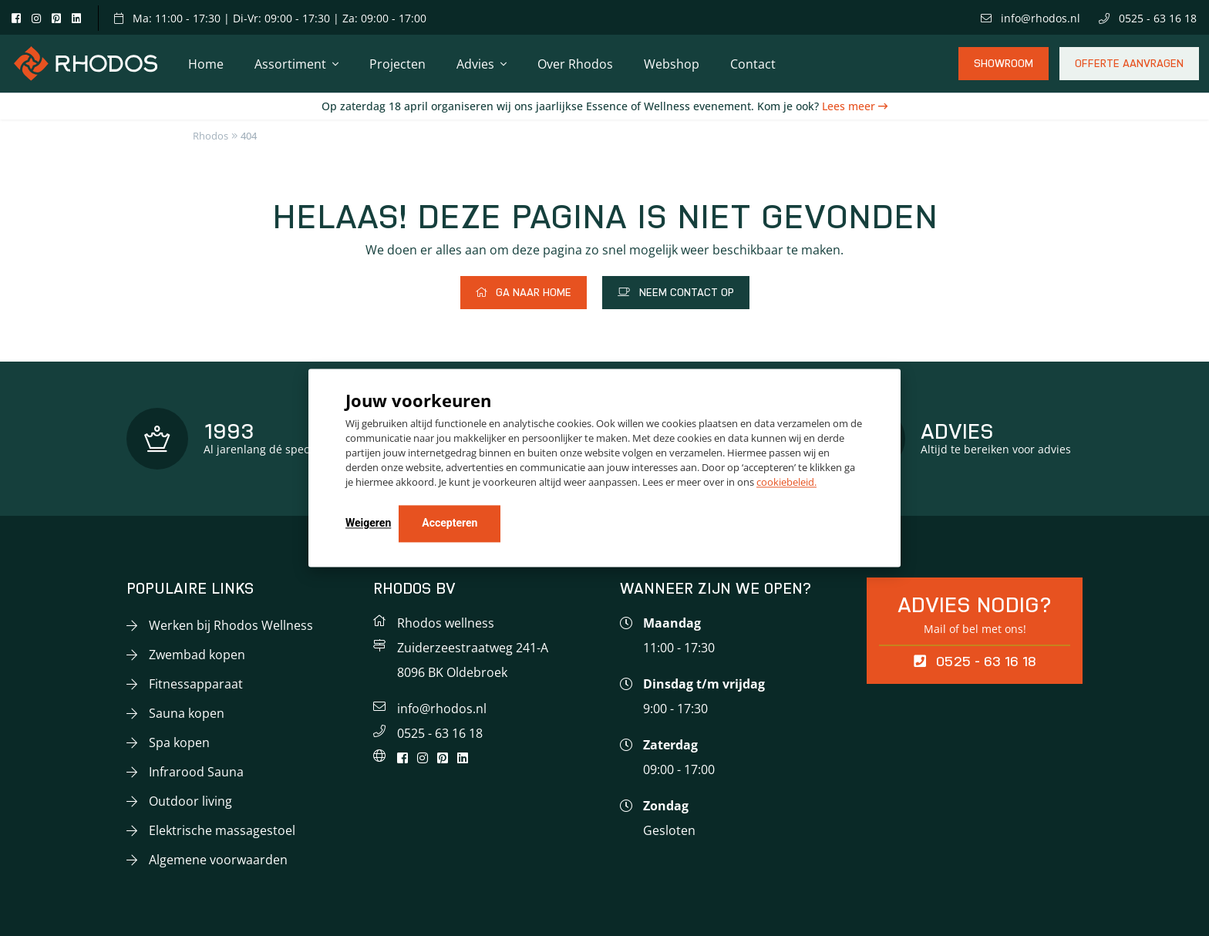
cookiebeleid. (786, 483)
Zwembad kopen (197, 654)
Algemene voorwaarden (218, 859)
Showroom (1003, 69)
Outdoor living (190, 801)
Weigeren (368, 523)
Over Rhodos (575, 64)
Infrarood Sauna (196, 771)
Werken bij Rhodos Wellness (231, 625)
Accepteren (449, 523)
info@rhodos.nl (1030, 18)
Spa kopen (179, 742)
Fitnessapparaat (196, 683)
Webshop (671, 64)
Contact (753, 64)
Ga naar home (523, 292)
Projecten (397, 64)
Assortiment (290, 64)
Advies (475, 64)
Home (206, 64)
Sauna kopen (186, 713)
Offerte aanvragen (1129, 69)
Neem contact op (676, 292)
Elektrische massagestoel (222, 830)
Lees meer (850, 106)
